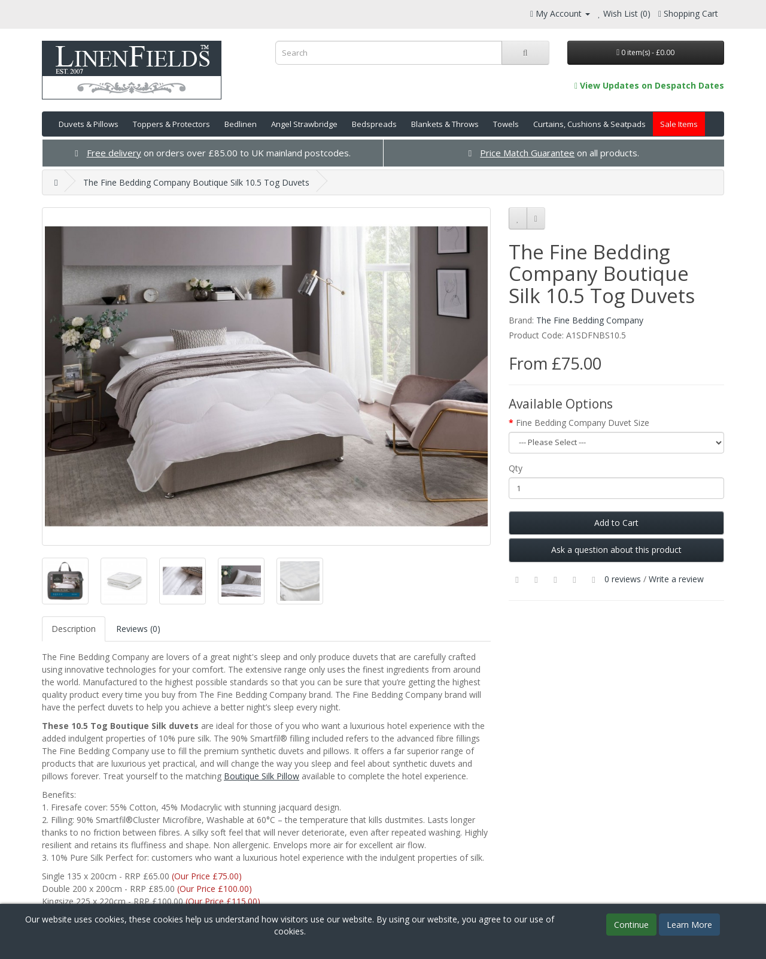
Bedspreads (374, 124)
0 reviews (622, 579)
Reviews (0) (138, 628)
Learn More (689, 924)
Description (73, 628)
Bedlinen (240, 124)
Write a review (676, 579)
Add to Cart (616, 522)
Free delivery (114, 153)
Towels (506, 124)
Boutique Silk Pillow (261, 776)
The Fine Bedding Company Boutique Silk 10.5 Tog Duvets (196, 182)
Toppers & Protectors (171, 124)
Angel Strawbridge (304, 124)
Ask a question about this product (616, 549)
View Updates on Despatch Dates (649, 85)
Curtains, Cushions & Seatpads (589, 124)
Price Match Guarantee (527, 153)
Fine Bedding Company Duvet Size (582, 422)
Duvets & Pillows (88, 124)
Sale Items (679, 124)
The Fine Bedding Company (589, 320)
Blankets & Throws (445, 124)
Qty (515, 468)
